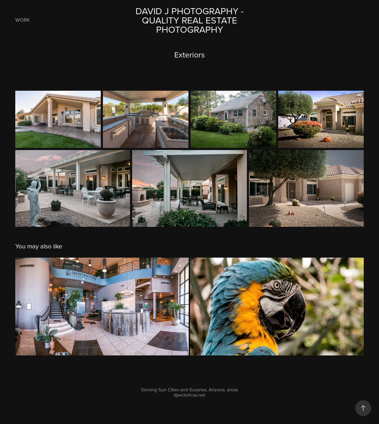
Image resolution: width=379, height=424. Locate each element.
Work (22, 19)
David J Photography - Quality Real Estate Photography (191, 20)
